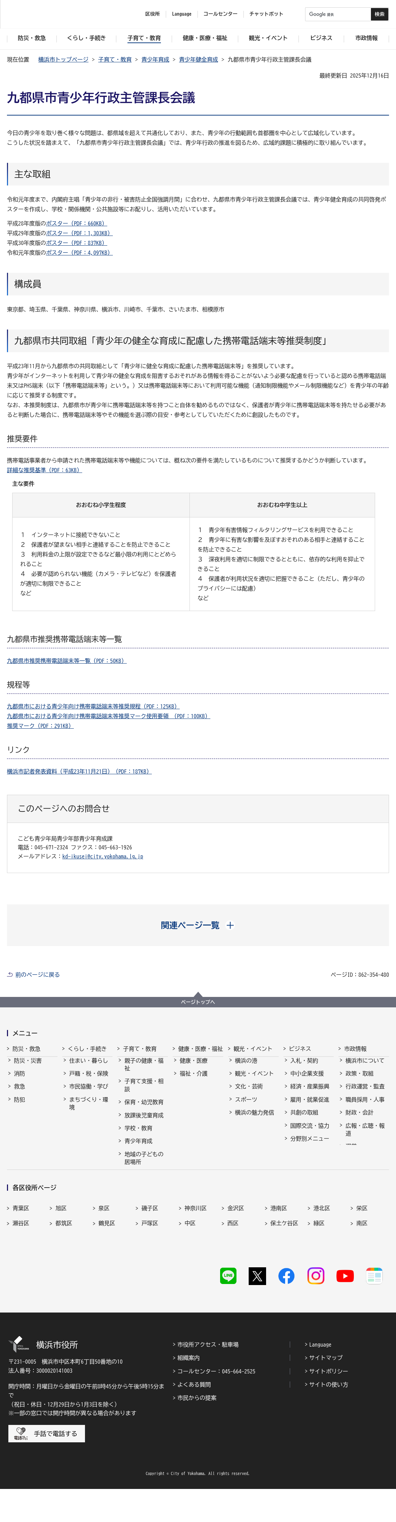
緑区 (319, 1270)
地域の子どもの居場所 (143, 1164)
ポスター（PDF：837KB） (76, 243)
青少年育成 (155, 59)
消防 (19, 1080)
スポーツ (246, 1106)
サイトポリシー (328, 1404)
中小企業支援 (307, 1080)
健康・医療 (194, 1067)
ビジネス (300, 1049)
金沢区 (235, 1255)
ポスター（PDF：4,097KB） (79, 252)
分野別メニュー (309, 1145)
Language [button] (182, 13)
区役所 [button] (152, 13)
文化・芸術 (249, 1092)
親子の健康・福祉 (143, 1070)
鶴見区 (107, 1270)
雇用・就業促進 (309, 1106)
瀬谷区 (21, 1270)
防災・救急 (26, 1049)
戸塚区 (149, 1270)
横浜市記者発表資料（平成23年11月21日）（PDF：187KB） (79, 771)
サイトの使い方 (328, 1417)
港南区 (279, 1255)
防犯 (19, 1106)
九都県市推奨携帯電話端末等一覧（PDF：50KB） (67, 661)
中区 (190, 1270)
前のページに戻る (37, 974)
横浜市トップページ (63, 59)
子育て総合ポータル (143, 1198)
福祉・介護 (194, 1080)
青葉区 (21, 1255)
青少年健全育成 (198, 59)
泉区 (104, 1255)
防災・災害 (28, 1067)
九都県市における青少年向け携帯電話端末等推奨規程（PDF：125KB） (93, 706)
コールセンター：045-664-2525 (216, 1404)
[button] (198, 925)
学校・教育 (138, 1134)
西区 (233, 1270)
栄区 (361, 1255)
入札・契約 (304, 1067)
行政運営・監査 (365, 1092)
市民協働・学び (88, 1092)
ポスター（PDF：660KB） (76, 223)
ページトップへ (198, 1002)
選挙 (351, 1152)
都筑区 (63, 1270)
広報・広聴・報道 (365, 1135)
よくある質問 (194, 1417)
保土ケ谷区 (284, 1270)
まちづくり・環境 (88, 1109)
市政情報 (355, 1049)
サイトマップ (326, 1391)
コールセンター (220, 13)
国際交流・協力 (309, 1132)
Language (320, 1377)
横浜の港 (246, 1067)
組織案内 (188, 1391)
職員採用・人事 (365, 1106)
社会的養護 (138, 1181)
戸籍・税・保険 (88, 1080)
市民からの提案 (196, 1431)
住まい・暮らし (88, 1067)
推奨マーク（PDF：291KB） (40, 726)
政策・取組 (359, 1080)
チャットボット (266, 13)
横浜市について (365, 1067)
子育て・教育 (115, 59)
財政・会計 (359, 1118)
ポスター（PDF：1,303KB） (79, 233)
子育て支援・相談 (143, 1091)
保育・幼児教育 (143, 1108)
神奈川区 (196, 1255)
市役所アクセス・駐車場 (208, 1377)
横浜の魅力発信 (254, 1118)
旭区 (61, 1255)
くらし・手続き (87, 1049)
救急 (19, 1092)
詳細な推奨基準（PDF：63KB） (44, 470)
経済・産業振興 (309, 1092)
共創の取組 (304, 1118)
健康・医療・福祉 (200, 1049)
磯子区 (149, 1255)
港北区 (321, 1255)
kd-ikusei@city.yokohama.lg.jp (102, 856)
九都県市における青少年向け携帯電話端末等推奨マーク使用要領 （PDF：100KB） (108, 716)
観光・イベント (253, 1049)
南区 (361, 1270)
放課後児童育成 (143, 1121)
